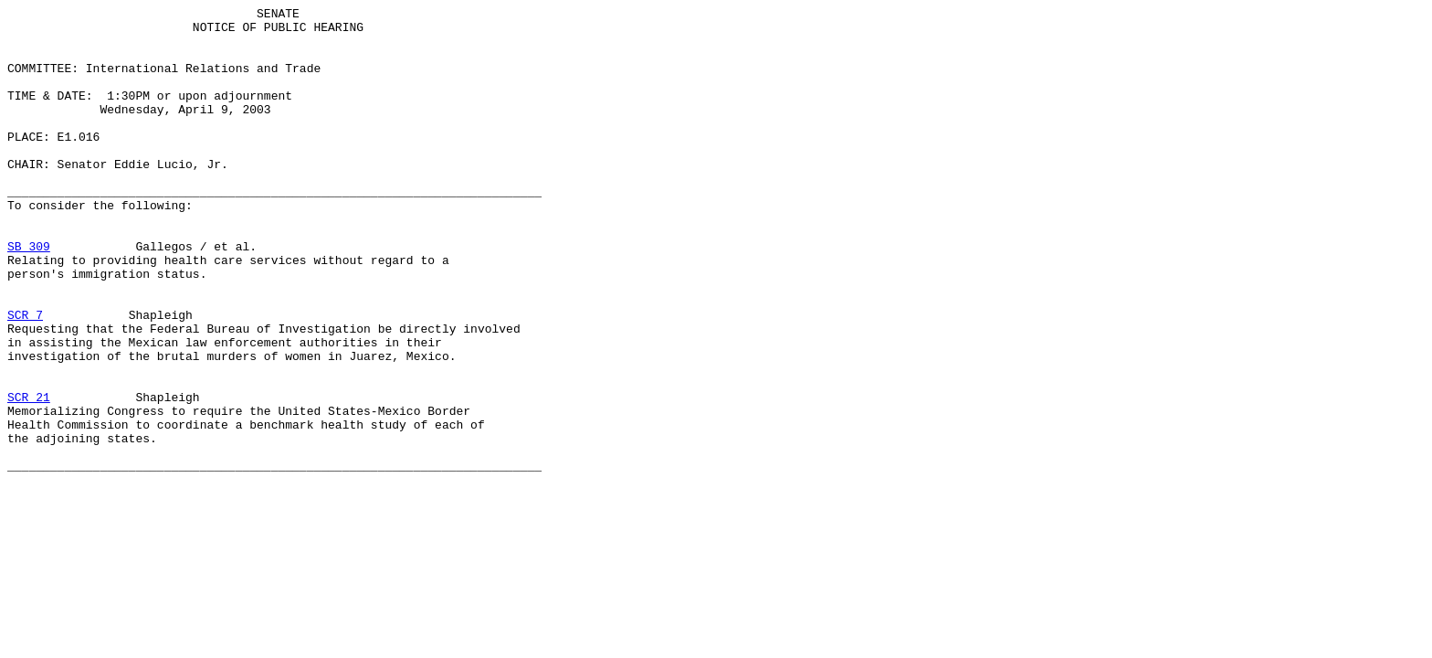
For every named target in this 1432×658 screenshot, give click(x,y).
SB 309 (28, 295)
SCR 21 (28, 476)
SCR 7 (25, 377)
